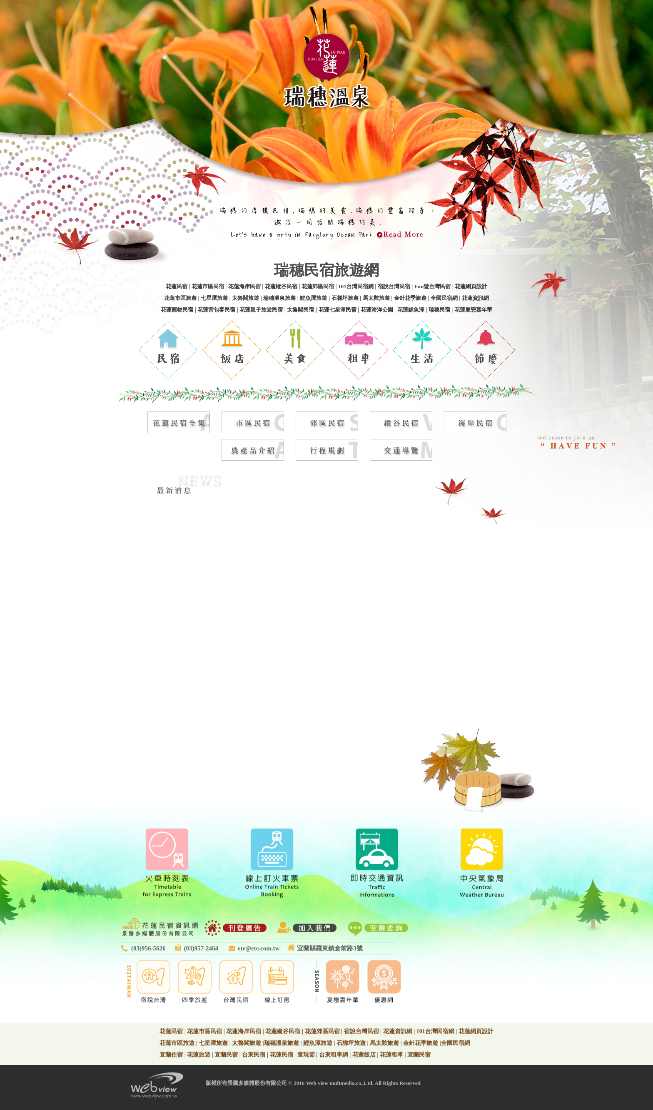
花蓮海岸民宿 (244, 286)
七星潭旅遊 (214, 298)
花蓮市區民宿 (208, 286)
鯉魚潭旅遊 (313, 298)
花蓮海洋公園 (377, 310)
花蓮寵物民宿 (177, 310)
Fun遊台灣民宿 (432, 286)
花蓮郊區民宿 (318, 286)
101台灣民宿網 (356, 286)
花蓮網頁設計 (471, 286)
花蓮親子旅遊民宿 (261, 310)
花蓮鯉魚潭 (410, 310)
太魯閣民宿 (300, 310)
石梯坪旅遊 (345, 298)
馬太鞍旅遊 (376, 298)
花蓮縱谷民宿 (281, 286)
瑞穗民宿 (439, 310)
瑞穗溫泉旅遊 (279, 298)
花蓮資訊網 (475, 298)
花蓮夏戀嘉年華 (473, 310)
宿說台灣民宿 (394, 286)
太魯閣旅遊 (245, 298)
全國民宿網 (444, 298)
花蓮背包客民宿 (216, 310)
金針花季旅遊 (410, 298)
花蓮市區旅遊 (180, 298)
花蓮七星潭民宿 (337, 310)
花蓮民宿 (176, 286)
